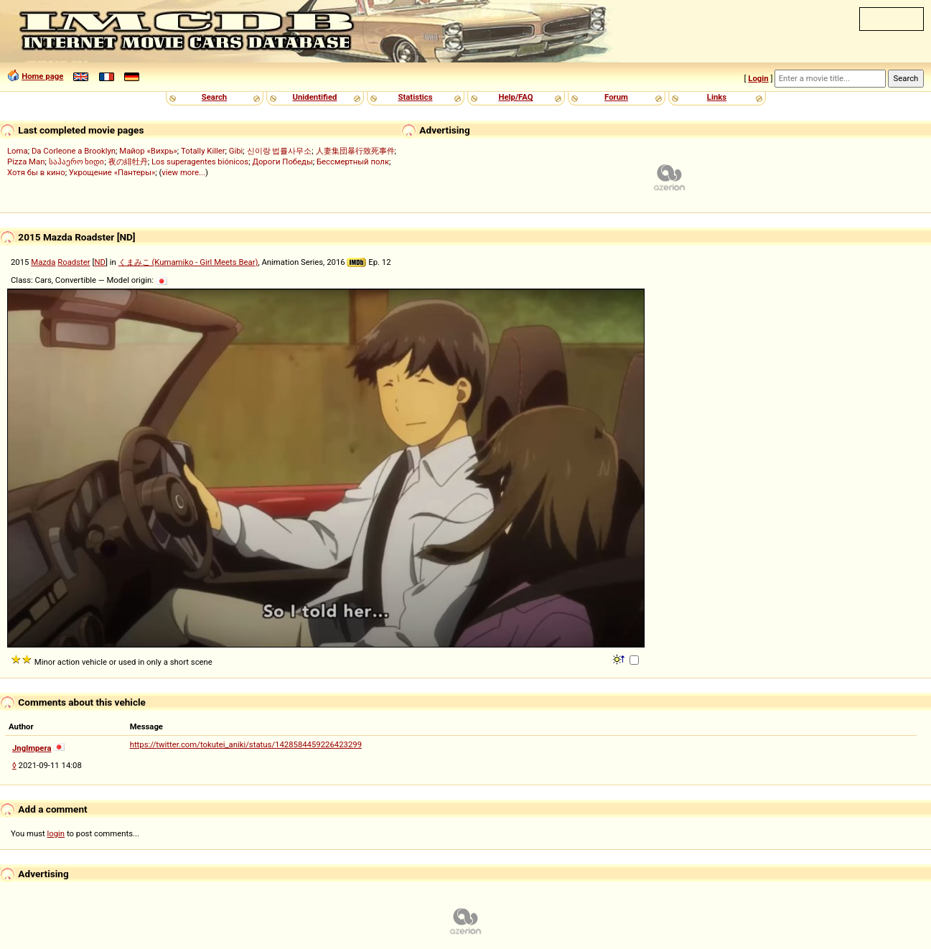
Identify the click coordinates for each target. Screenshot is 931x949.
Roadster (73, 262)
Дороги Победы (282, 161)
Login (758, 78)
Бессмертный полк (353, 161)
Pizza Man (26, 161)
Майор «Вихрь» (148, 151)
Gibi (236, 151)
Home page (42, 76)
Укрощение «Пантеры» (112, 172)
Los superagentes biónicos (199, 161)
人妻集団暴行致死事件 (355, 151)
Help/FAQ (515, 97)
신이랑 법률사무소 (279, 151)
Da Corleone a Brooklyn (74, 151)
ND (100, 262)
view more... (183, 172)
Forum (616, 97)
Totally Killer (203, 151)
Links (716, 97)
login (56, 833)
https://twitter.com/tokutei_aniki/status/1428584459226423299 (246, 744)
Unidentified (315, 97)
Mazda (43, 262)
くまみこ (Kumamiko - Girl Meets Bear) (188, 262)
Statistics (415, 97)
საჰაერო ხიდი (77, 161)
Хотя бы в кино (36, 172)
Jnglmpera (31, 748)
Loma (17, 151)
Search (214, 97)
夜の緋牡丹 (128, 161)
